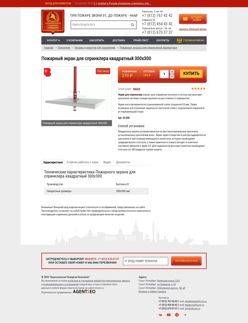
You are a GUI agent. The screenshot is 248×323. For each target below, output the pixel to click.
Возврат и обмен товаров (152, 291)
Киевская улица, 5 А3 (168, 280)
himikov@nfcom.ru (194, 305)
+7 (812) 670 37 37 (157, 32)
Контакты (162, 40)
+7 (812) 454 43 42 (157, 24)
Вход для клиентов (58, 3)
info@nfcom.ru (192, 308)
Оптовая (148, 71)
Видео (136, 89)
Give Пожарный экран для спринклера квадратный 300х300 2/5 (195, 88)
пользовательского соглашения (60, 284)
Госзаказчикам (193, 40)
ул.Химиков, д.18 (166, 284)
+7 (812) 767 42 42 (157, 15)
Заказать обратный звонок (192, 29)
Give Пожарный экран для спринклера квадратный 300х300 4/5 (201, 88)
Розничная (129, 71)
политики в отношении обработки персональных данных (99, 280)
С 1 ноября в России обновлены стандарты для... (122, 3)
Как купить (96, 40)
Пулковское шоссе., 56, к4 (171, 287)
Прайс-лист (140, 40)
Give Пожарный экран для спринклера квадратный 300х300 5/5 (204, 88)
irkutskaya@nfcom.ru (196, 301)
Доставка (118, 40)
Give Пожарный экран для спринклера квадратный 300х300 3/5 (198, 88)
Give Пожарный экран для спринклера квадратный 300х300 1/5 (192, 88)
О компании (74, 40)
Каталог (52, 40)
